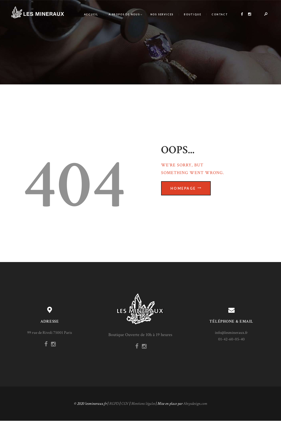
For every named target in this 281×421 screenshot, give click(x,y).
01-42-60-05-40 (231, 339)
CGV (125, 403)
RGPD (114, 403)
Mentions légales (143, 403)
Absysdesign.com (195, 403)
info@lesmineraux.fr (231, 332)
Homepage (183, 188)
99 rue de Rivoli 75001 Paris (49, 332)
